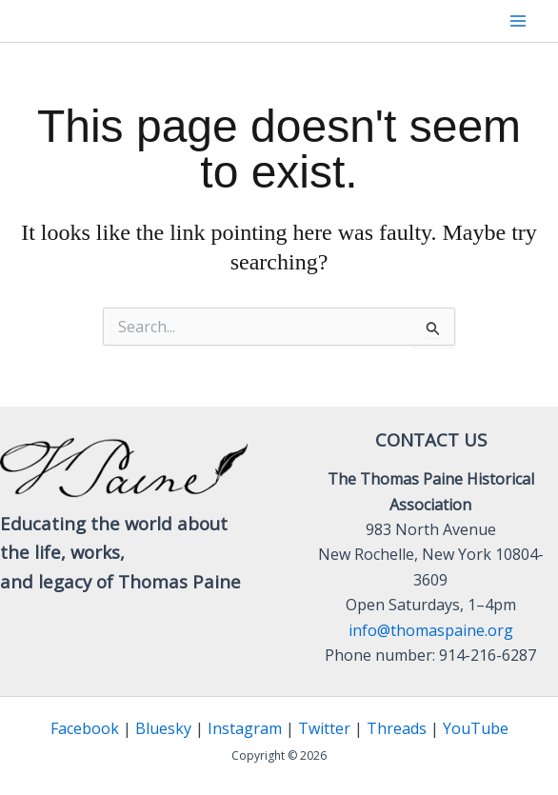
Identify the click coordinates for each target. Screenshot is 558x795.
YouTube (475, 728)
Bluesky (163, 728)
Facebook (84, 728)
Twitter (324, 728)
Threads (397, 728)
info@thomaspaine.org (431, 630)
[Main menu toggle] (518, 21)
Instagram (245, 728)
